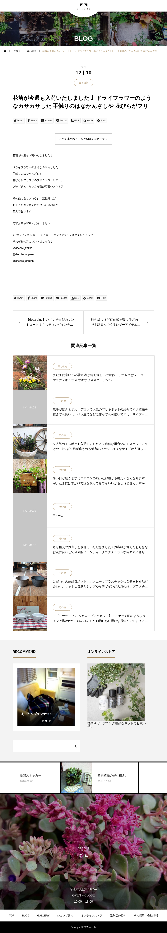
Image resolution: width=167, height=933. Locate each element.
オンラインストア (91, 915)
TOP (12, 915)
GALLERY (43, 915)
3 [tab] (50, 721)
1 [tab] (43, 721)
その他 (62, 401)
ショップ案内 (65, 915)
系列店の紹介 (118, 915)
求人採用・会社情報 (146, 915)
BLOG (26, 915)
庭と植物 (83, 82)
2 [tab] (46, 721)
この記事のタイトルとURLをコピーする (83, 138)
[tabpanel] (46, 697)
